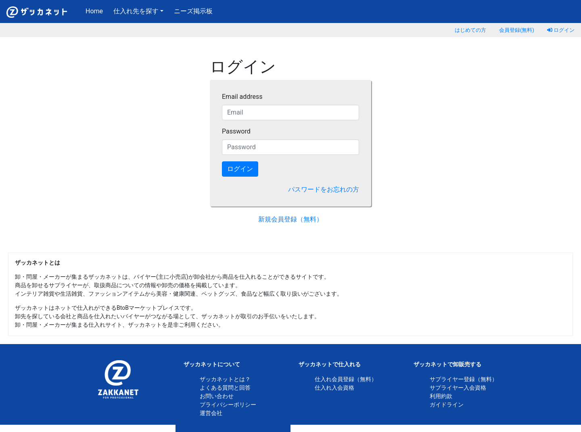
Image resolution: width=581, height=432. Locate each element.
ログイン (561, 30)
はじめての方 (470, 30)
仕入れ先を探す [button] (136, 11)
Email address (242, 96)
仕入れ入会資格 (334, 387)
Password (236, 131)
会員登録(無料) (516, 30)
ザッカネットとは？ (225, 379)
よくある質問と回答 (225, 387)
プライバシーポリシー (228, 404)
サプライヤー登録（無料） (463, 379)
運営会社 (211, 413)
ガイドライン (447, 404)
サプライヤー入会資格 (458, 387)
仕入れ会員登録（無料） (346, 379)
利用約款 (441, 396)
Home (96, 10)
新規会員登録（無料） (290, 219)
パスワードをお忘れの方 (323, 189)
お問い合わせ (217, 396)
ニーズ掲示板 (193, 11)
